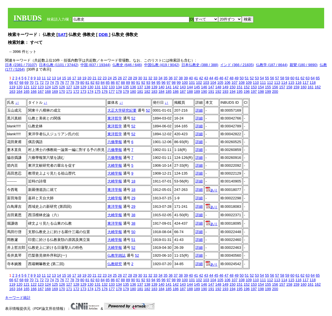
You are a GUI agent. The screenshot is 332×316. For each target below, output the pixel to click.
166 (34, 91)
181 (140, 91)
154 (261, 87)
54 (262, 78)
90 (133, 82)
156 (275, 87)
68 (21, 82)
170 (62, 91)
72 (42, 82)
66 (11, 82)
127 (69, 87)
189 (197, 91)
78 (72, 82)
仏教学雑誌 (116, 255)
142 (176, 87)
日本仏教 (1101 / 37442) (58, 65)
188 (190, 91)
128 (76, 87)
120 (19, 87)
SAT (62, 34)
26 (120, 78)
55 (267, 78)
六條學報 (114, 142)
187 (183, 91)
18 (79, 78)
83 (98, 82)
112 (270, 82)
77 (67, 82)
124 (48, 87)
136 (133, 87)
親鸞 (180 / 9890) (304, 65)
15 (64, 78)
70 (31, 82)
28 (130, 78)
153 (254, 87)
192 (218, 91)
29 (135, 78)
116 (298, 82)
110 (256, 82)
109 (249, 82)
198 (261, 91)
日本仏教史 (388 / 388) (199, 65)
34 (160, 78)
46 (221, 78)
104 (213, 82)
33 (155, 78)
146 (204, 87)
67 (16, 82)
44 (211, 78)
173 (83, 91)
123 (41, 87)
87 (118, 82)
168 (48, 91)
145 (197, 87)
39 (186, 78)
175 (97, 91)
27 (125, 78)
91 (138, 82)
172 (76, 91)
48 (231, 78)
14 (59, 78)
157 (282, 87)
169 (55, 91)
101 (192, 82)
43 (206, 78)
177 (112, 91)
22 (100, 78)
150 (232, 87)
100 (185, 82)
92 (143, 82)
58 (282, 78)
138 (147, 87)
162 (318, 87)
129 (83, 87)
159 (296, 87)
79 (77, 82)
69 (26, 82)
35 (165, 78)
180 (133, 91)
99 (179, 82)
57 (277, 78)
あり (212, 190)
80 (82, 82)
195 (240, 91)
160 (303, 87)
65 (318, 78)
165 (27, 91)
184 (161, 91)
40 (191, 78)
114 (284, 82)
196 (247, 91)
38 (181, 78)
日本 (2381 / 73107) (21, 65)
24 (110, 78)
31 (145, 78)
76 (62, 82)
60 (292, 78)
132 (105, 87)
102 (199, 82)
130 (90, 87)
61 (297, 78)
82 (92, 82)
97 (168, 82)
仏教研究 (114, 264)
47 (226, 78)
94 (153, 82)
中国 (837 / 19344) (95, 65)
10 (39, 78)
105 (220, 82)
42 (201, 78)
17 (74, 78)
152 (247, 87)
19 (84, 78)
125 (55, 87)
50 (241, 78)
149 (225, 87)
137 (140, 87)
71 (36, 82)
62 (303, 78)
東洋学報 (114, 190)
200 (275, 91)
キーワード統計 (18, 297)
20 (89, 78)
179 (126, 91)
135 (126, 87)
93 (148, 82)
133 (112, 87)
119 (12, 87)
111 (263, 82)
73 (47, 82)
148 (218, 87)
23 (105, 78)
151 (240, 87)
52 (252, 78)
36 (170, 78)
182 (147, 91)
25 (115, 78)
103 (206, 82)
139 (154, 87)
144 (190, 87)
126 (62, 87)
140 (161, 87)
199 (268, 91)
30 (140, 78)
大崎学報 (114, 165)
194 (232, 91)
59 (287, 78)
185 (168, 91)
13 (54, 78)
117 (306, 82)
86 (113, 82)
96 (163, 82)
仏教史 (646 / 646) (127, 65)
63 (308, 78)
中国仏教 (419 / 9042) (161, 65)
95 (158, 82)
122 (34, 87)
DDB (104, 34)
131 (97, 87)
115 (291, 82)
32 (150, 78)
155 (268, 87)
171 (69, 91)
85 (108, 82)
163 (12, 91)
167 (41, 91)
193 (225, 91)
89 (128, 82)
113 (277, 82)
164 (19, 91)
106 (227, 82)
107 (234, 82)
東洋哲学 (114, 118)
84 (103, 82)
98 (174, 82)
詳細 (199, 110)
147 (211, 87)
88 (123, 82)
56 (272, 78)
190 (204, 91)
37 (175, 78)
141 (168, 87)
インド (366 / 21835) (237, 65)
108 (242, 82)
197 (254, 91)
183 (154, 91)
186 (176, 91)
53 (257, 78)
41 (196, 78)
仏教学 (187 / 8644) (272, 65)
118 (313, 82)
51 (247, 78)
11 (44, 78)
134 (119, 87)
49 (236, 78)
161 (311, 87)
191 (211, 91)
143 (183, 87)
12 (49, 78)
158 (289, 87)
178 (119, 91)
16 (69, 78)
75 (57, 82)
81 (87, 82)
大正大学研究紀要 (122, 110)
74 (52, 82)
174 (90, 91)
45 (216, 78)
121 (27, 87)
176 (105, 91)
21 (94, 78)
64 (313, 78)
